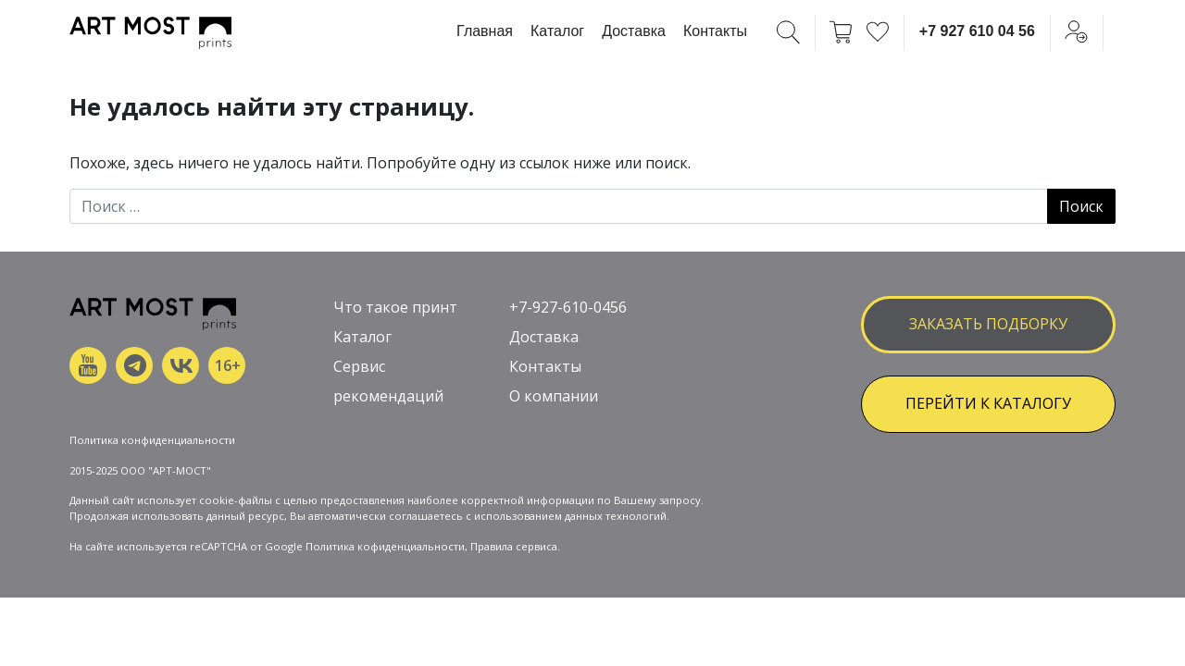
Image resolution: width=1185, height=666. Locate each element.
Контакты (715, 31)
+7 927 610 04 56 (977, 31)
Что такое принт (395, 307)
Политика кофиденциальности (385, 546)
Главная (484, 31)
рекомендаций (388, 396)
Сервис (359, 366)
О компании (553, 396)
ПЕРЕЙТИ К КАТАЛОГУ (988, 403)
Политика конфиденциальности (152, 440)
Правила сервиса (513, 546)
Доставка (634, 31)
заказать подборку (988, 324)
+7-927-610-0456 (568, 307)
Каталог (557, 31)
